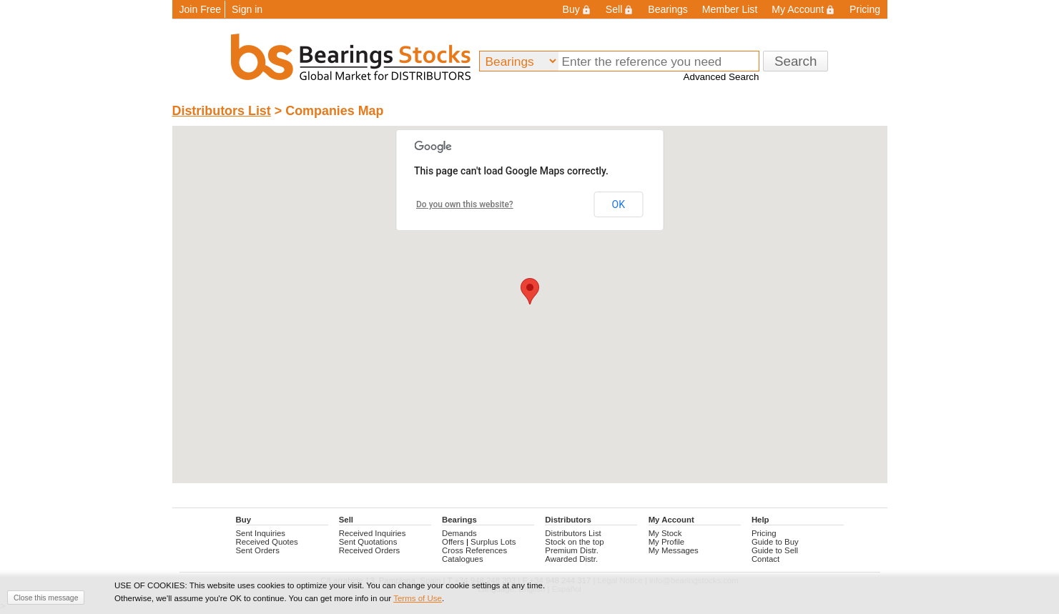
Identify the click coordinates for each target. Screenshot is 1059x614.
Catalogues (462, 559)
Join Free (200, 9)
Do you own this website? (464, 204)
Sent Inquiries (261, 533)
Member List (729, 9)
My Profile (667, 542)
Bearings (668, 9)
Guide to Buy (775, 542)
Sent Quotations (368, 542)
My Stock (665, 533)
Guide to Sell (775, 550)
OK (618, 204)
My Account (803, 9)
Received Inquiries (372, 533)
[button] (530, 291)
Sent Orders (258, 550)
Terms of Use (417, 598)
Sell (620, 9)
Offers (453, 542)
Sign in (247, 9)
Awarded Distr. (571, 559)
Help (760, 519)
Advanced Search (721, 76)
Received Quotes (267, 542)
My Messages (674, 550)
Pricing (864, 9)
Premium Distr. (572, 550)
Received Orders (369, 550)
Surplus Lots (493, 542)
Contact (765, 559)
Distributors (568, 519)
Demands (459, 533)
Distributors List (221, 111)
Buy (577, 9)
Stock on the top (574, 542)
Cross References (474, 550)
